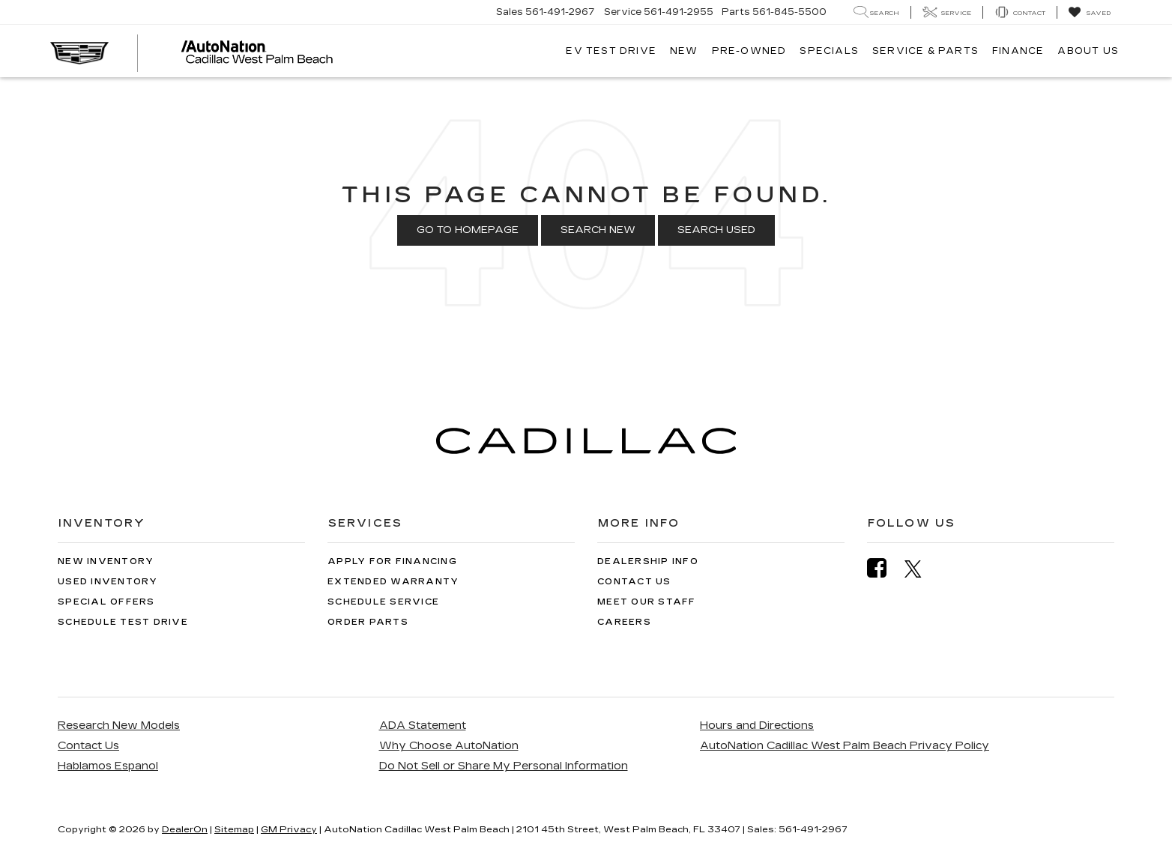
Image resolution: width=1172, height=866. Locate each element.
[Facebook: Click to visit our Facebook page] (884, 568)
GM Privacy (289, 829)
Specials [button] (829, 51)
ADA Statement (422, 725)
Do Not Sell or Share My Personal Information (503, 766)
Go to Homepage (468, 230)
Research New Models (119, 725)
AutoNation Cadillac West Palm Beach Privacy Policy (844, 745)
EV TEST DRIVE (611, 51)
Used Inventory (108, 582)
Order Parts (367, 622)
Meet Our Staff (646, 602)
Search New (598, 230)
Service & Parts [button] (925, 51)
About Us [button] (1088, 51)
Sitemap (234, 829)
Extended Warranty (393, 582)
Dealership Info (647, 561)
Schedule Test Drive (123, 622)
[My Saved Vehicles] (1089, 12)
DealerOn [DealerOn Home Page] (185, 829)
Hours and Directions (757, 725)
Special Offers (106, 602)
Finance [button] (1018, 51)
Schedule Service (383, 602)
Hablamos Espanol (108, 766)
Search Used (716, 230)
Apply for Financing (392, 561)
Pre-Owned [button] (749, 51)
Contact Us (634, 582)
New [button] (684, 51)
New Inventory (106, 561)
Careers (624, 622)
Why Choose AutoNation (449, 745)
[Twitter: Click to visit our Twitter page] (920, 569)
